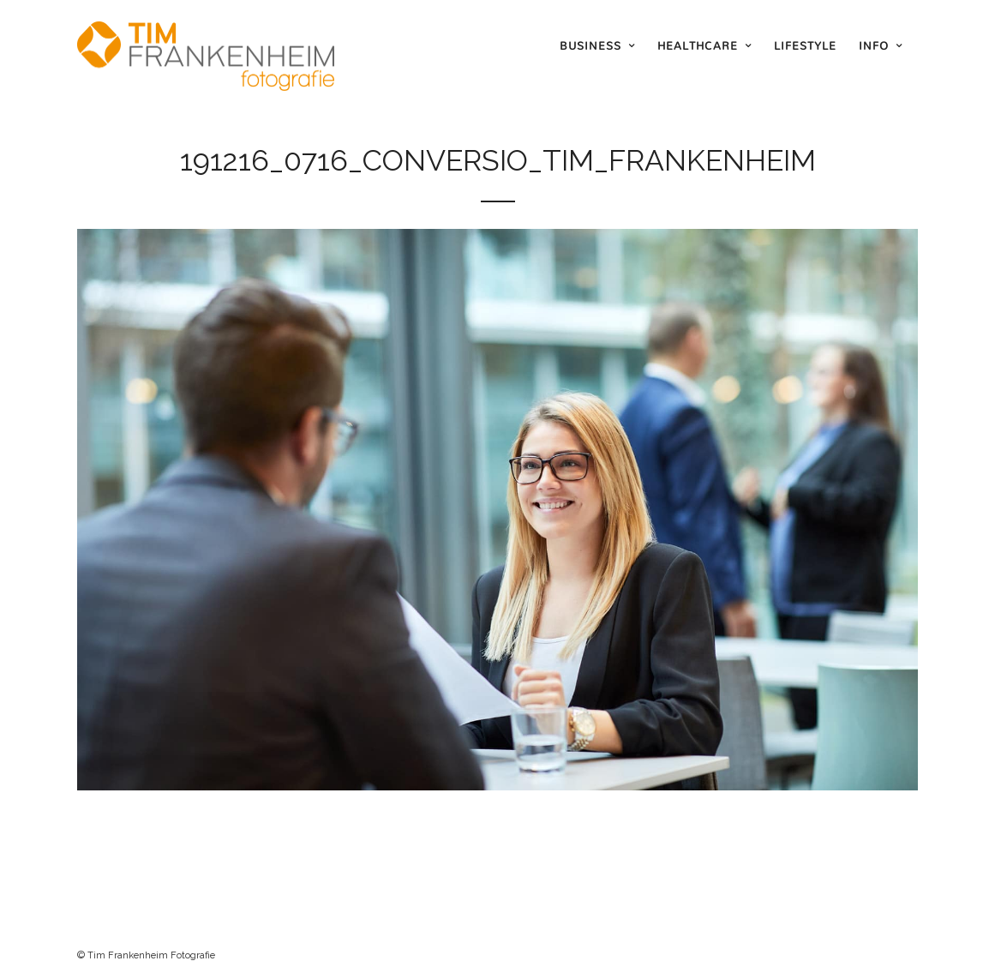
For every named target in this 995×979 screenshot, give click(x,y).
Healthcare (697, 45)
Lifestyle (805, 45)
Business (590, 45)
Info (874, 45)
